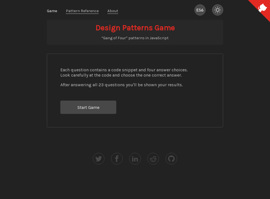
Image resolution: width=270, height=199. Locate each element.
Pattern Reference (82, 11)
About (112, 11)
